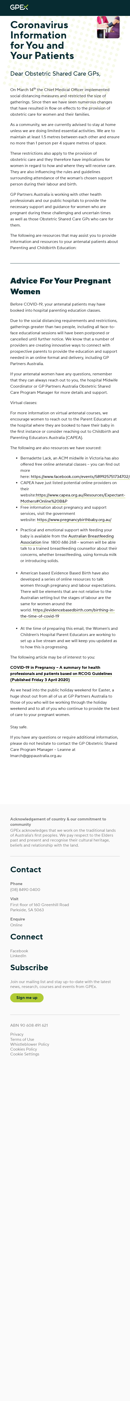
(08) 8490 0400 (25, 889)
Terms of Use (22, 1039)
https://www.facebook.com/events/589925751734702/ (80, 476)
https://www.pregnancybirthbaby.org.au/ (74, 519)
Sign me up (26, 997)
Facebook (19, 951)
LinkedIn (18, 955)
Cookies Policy (23, 1049)
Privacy (16, 1034)
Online (16, 925)
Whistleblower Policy (29, 1044)
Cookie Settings (24, 1054)
